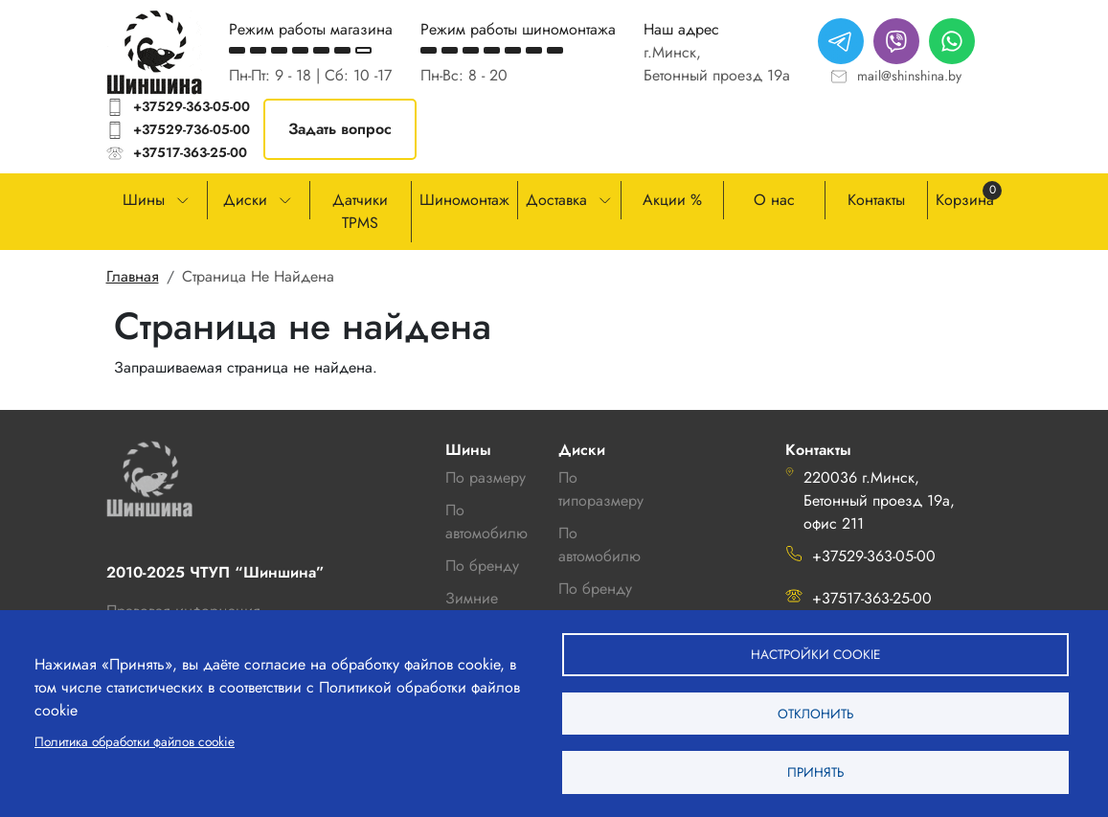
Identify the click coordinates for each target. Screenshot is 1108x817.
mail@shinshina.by (909, 75)
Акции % (672, 200)
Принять (815, 770)
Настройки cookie (815, 645)
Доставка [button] (556, 200)
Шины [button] (144, 200)
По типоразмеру (601, 488)
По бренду (595, 589)
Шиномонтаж (464, 200)
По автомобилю (486, 521)
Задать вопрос (340, 129)
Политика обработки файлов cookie (134, 735)
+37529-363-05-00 (191, 106)
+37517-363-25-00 (190, 152)
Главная (132, 276)
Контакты (876, 200)
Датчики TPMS (360, 211)
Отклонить (815, 707)
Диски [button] (245, 200)
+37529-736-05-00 (191, 129)
